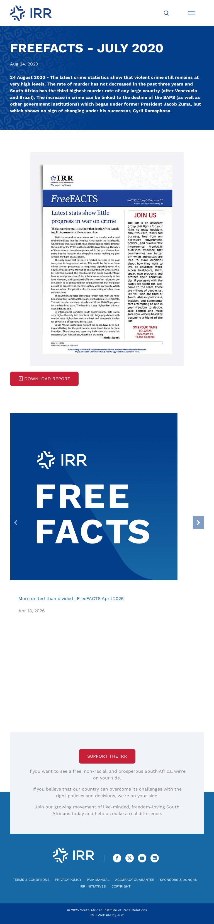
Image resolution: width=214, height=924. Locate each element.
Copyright (120, 886)
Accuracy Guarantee (134, 880)
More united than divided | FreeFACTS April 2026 (93, 496)
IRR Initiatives (93, 886)
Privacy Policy (68, 880)
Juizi (121, 915)
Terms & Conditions (31, 880)
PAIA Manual (98, 880)
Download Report (44, 378)
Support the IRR (107, 756)
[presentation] (15, 522)
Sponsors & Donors (178, 880)
